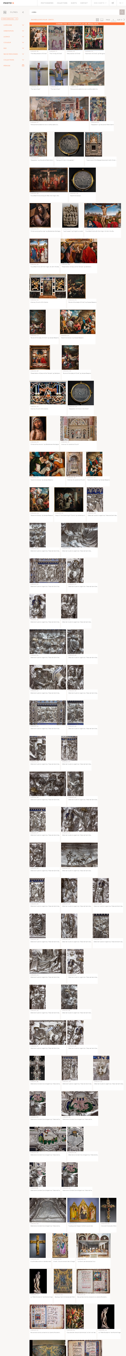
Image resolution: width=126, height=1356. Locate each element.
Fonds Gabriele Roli (9, 19)
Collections (62, 3)
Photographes (47, 3)
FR (120, 3)
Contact (84, 3)
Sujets (74, 3)
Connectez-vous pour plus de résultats (77, 24)
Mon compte (99, 3)
